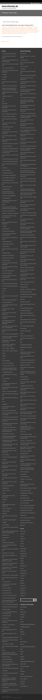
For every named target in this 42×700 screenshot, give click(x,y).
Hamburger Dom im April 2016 (8, 257)
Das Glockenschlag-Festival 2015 (26, 308)
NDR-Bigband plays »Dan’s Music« (26, 385)
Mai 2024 (22, 546)
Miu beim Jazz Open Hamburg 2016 (9, 410)
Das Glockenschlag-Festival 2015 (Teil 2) (10, 161)
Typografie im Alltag (6, 609)
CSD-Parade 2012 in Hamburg (26, 291)
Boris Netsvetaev (12, 28)
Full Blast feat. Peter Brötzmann (9, 231)
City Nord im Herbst (6, 129)
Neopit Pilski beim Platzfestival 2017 (9, 448)
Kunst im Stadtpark (6, 360)
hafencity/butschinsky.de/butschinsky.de (27, 624)
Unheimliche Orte (6, 627)
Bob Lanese (7, 28)
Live (28, 30)
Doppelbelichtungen (6, 189)
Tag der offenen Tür (24, 686)
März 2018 (22, 583)
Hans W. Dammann (6, 260)
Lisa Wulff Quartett (6, 378)
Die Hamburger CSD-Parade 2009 (9, 175)
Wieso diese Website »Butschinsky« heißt (10, 668)
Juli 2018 (22, 578)
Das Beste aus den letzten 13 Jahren (27, 362)
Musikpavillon (8, 32)
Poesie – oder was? (6, 490)
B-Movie (4, 79)
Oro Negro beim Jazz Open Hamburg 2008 (28, 212)
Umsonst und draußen (22, 33)
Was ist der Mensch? (6, 656)
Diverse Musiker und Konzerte (8, 180)
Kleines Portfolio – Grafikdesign (8, 348)
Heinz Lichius (10, 29)
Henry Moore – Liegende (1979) (26, 440)
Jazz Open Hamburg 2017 (7, 302)
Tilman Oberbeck (23, 607)
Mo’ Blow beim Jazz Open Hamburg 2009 (10, 417)
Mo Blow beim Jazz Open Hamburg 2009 (28, 178)
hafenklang (22, 659)
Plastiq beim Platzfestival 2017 (8, 485)
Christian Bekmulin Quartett (8, 126)
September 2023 (23, 553)
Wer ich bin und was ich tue (8, 661)
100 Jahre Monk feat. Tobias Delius (9, 53)
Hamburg (5, 29)
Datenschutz (5, 167)
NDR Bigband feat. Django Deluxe (9, 427)
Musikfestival (4, 32)
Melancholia (5, 404)
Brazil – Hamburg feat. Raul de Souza (27, 505)
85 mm (21, 619)
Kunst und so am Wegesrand (8, 363)
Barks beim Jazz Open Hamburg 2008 (10, 85)
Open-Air (12, 32)
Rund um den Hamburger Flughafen (9, 519)
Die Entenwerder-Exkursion (8, 172)
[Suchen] (35, 600)
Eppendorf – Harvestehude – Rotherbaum (10, 213)
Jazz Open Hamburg (21, 29)
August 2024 (22, 538)
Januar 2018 (22, 585)
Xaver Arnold (5, 670)
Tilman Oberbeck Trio (7, 590)
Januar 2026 (22, 533)
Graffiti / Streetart (6, 246)
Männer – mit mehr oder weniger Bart (10, 391)
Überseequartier (6, 618)
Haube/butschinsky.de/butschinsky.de (27, 661)
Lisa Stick (26, 30)
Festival (34, 28)
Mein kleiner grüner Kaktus (25, 520)
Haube (21, 649)
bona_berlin (5, 103)
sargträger (22, 631)
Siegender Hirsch (6, 535)
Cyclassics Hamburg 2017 (7, 146)
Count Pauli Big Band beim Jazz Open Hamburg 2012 (17, 25)
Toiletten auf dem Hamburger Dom (26, 335)
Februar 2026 (22, 531)
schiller (21, 654)
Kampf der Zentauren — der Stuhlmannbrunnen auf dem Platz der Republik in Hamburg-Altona (27, 428)
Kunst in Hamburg (23, 678)
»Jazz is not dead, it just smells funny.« (27, 517)
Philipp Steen (29, 32)
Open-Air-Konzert (23, 32)
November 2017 (23, 588)
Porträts (4, 493)
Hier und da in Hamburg (7, 273)
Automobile (5, 76)
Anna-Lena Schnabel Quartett (8, 68)
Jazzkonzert (7, 30)
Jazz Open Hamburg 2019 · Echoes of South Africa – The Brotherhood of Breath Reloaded (28, 373)
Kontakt (4, 353)
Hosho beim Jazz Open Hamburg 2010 (10, 283)
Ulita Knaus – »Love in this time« (9, 624)
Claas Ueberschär (22, 28)
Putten (4, 502)
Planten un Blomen (34, 32)
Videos (4, 650)
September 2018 (23, 573)
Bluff (3, 101)
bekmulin (22, 621)
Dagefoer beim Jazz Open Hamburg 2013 (10, 148)
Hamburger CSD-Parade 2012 (8, 255)
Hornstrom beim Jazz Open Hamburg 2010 (28, 146)
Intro (3, 293)
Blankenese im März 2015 (7, 96)
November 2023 (23, 548)
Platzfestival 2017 (6, 488)
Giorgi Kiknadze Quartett (7, 241)
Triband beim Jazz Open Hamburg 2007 (10, 606)
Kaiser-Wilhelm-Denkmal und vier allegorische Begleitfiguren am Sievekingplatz (8, 322)
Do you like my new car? (7, 186)
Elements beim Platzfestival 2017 (9, 210)
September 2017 (23, 593)
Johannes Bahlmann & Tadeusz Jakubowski (28, 488)
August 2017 (22, 595)
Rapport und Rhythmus (7, 508)
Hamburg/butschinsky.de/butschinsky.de (27, 646)
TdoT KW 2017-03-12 (7, 581)
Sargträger (5, 522)
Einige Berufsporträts (7, 198)
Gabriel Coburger (23, 641)
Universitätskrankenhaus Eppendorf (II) (27, 360)
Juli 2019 (22, 568)
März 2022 (22, 558)
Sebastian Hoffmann (10, 33)
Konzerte (4, 355)
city (21, 636)
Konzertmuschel (21, 30)
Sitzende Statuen (6, 537)
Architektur (5, 74)
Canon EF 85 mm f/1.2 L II (13, 27)
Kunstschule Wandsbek (24, 666)
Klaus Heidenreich (12, 30)
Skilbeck (4, 540)
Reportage (5, 513)
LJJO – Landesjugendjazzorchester (26, 500)
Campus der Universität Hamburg (9, 116)
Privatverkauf (22, 69)
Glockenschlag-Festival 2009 (8, 244)
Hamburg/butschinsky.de (24, 626)
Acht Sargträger (23, 474)
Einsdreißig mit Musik (24, 453)
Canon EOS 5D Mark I (21, 27)
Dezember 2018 (23, 570)
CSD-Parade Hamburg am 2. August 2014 (10, 143)
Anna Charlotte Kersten (24, 476)
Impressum (5, 288)
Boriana (21, 609)
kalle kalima (22, 614)
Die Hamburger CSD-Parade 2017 (9, 177)
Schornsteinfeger (6, 524)
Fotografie (4, 226)
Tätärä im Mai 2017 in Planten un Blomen (10, 575)
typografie (22, 673)
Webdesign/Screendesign (7, 659)
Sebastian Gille (4, 33)
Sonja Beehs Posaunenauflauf (8, 542)
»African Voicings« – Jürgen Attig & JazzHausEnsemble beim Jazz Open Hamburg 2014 (9, 679)
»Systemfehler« (23, 515)
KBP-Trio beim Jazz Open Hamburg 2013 (28, 97)
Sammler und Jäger (24, 66)
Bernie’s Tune (22, 431)
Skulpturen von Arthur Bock (25, 365)
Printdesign (5, 499)
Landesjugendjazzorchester (8, 372)
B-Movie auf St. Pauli (24, 284)
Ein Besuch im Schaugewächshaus (9, 195)
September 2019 (23, 565)
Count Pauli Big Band (29, 28)
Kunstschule (22, 681)
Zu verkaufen (5, 675)
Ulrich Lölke (22, 634)
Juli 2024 (22, 541)
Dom (21, 639)
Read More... (4, 40)
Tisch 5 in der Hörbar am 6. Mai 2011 (10, 595)
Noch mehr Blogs (6, 454)
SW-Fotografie (30, 27)
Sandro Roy (22, 671)
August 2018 (22, 575)
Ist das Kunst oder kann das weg (26, 676)
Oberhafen (5, 459)
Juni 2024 (22, 543)
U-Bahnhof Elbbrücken (7, 615)
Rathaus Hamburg (6, 510)
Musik (26, 27)
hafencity (22, 644)
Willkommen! (22, 525)
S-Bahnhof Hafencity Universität (26, 296)
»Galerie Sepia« (6, 687)
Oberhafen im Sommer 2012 (25, 330)
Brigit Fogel (17, 28)
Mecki (4, 401)
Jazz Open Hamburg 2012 (29, 29)
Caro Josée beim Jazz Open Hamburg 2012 (28, 168)
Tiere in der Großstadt (7, 588)
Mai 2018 (22, 580)
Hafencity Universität (6, 252)
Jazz (13, 29)
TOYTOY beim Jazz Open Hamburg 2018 (10, 604)
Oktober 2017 (22, 590)
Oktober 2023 (22, 551)
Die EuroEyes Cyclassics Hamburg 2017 (27, 512)
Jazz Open (16, 29)
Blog (3, 98)
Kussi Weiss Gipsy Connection (8, 365)
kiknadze (22, 651)
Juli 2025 (22, 536)
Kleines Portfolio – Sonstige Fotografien (10, 350)
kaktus (21, 629)
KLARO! (21, 349)
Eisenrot (4, 204)
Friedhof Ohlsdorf (6, 228)
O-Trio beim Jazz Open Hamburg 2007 (10, 457)
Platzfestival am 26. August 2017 (26, 510)
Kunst (4, 358)
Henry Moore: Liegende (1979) (8, 270)
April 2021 (22, 563)
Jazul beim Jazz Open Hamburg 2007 (10, 299)
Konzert (17, 30)
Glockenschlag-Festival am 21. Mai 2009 (28, 319)
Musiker (38, 30)
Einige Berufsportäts (24, 376)
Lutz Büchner (32, 30)
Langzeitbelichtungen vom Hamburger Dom (28, 294)
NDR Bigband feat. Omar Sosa (8, 433)
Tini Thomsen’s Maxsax (24, 502)
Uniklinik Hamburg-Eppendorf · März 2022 (10, 637)
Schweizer (22, 656)
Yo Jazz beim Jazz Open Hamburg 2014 (10, 673)
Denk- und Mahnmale (7, 170)
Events (4, 219)
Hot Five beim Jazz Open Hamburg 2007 (10, 286)
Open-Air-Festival (17, 32)
